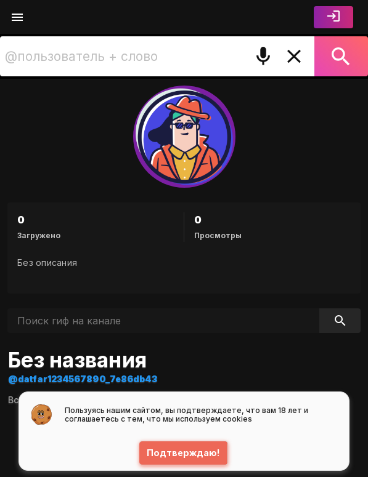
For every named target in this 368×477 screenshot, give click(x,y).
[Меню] (17, 17)
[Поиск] (341, 56)
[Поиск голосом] (263, 56)
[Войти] (333, 17)
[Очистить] (294, 56)
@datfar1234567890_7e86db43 (82, 379)
